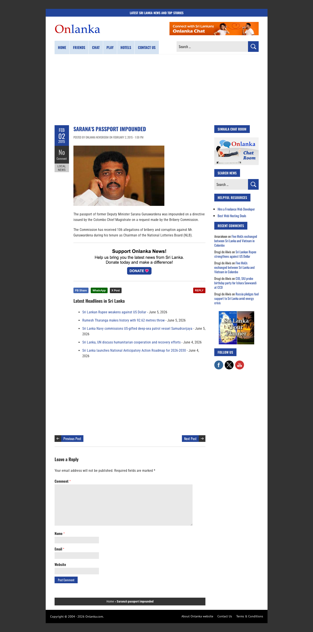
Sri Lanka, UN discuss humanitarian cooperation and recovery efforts (131, 342)
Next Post (190, 438)
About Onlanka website (197, 616)
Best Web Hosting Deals (232, 215)
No (62, 152)
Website (60, 564)
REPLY (199, 290)
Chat (96, 47)
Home (62, 47)
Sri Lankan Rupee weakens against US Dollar (114, 312)
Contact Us (224, 616)
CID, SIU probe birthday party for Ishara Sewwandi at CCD (235, 283)
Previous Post (72, 438)
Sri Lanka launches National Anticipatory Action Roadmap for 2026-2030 (134, 350)
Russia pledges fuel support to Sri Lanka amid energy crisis (236, 298)
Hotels (125, 47)
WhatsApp (99, 290)
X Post (116, 290)
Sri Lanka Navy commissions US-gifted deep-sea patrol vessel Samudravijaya (137, 328)
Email (59, 549)
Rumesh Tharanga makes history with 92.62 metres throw (123, 320)
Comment (62, 158)
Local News (61, 168)
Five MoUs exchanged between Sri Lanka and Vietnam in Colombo (235, 241)
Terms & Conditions (249, 616)
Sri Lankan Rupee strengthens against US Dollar (235, 254)
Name (60, 533)
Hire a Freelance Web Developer (236, 209)
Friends (79, 47)
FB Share (81, 290)
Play (110, 47)
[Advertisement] (157, 90)
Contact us (147, 47)
